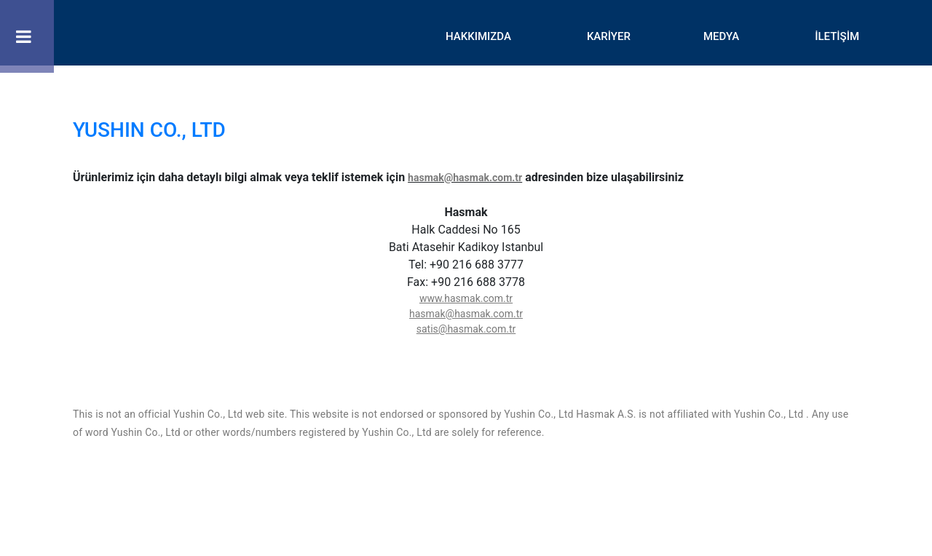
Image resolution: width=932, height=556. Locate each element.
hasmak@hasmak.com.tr (465, 177)
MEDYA (721, 36)
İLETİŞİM (837, 36)
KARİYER (609, 36)
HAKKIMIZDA (478, 36)
